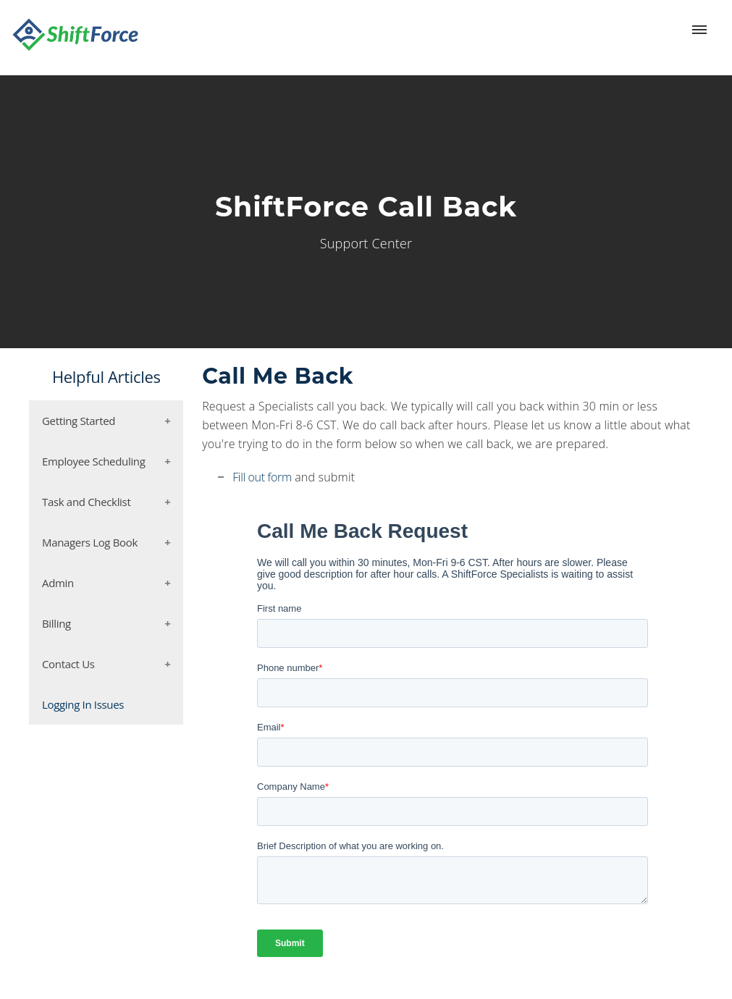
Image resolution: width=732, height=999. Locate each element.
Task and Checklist (86, 501)
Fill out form (262, 477)
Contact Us (68, 664)
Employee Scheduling (94, 461)
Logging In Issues (83, 704)
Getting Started (78, 420)
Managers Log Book (90, 542)
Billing (56, 623)
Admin (58, 583)
